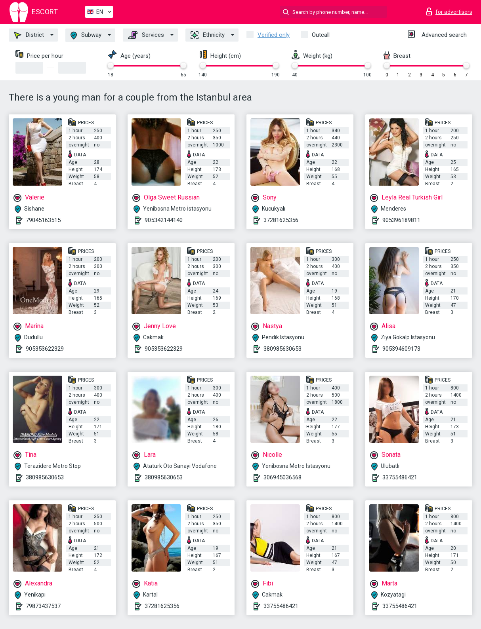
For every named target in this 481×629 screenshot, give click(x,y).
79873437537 (43, 606)
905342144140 (164, 220)
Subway (86, 35)
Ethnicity (208, 35)
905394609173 (401, 348)
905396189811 (401, 220)
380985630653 (282, 348)
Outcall (321, 34)
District (29, 35)
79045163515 (43, 220)
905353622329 (45, 348)
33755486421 (399, 477)
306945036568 (282, 477)
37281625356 (280, 220)
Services (146, 35)
